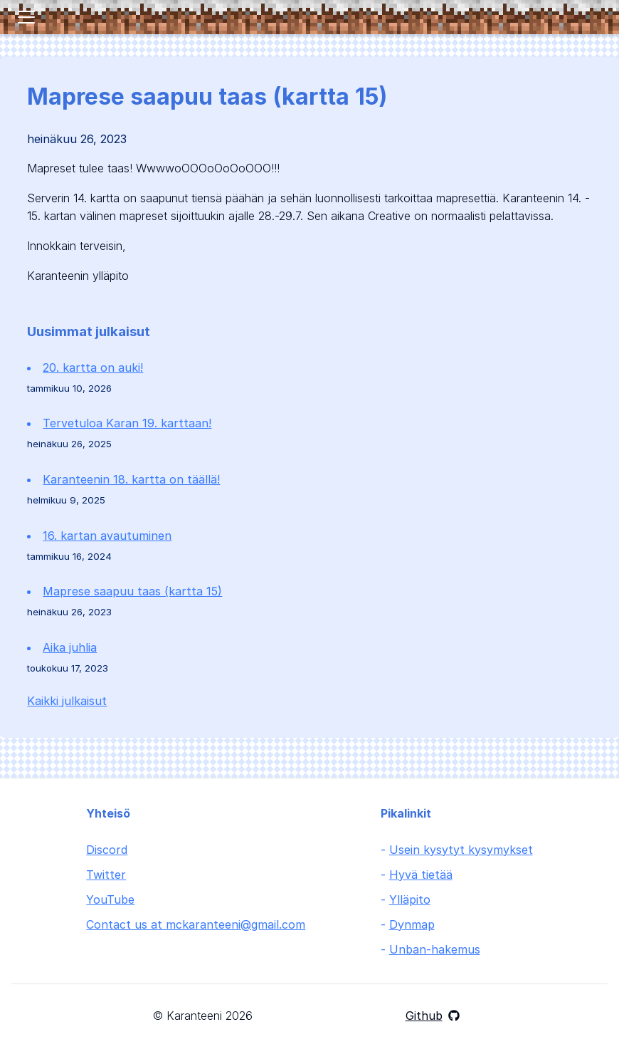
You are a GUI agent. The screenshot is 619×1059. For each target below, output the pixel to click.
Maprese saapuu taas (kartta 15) (132, 591)
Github (433, 1015)
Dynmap (412, 924)
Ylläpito (409, 899)
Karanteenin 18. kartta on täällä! (131, 479)
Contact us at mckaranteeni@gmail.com (195, 924)
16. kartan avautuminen (107, 535)
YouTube (110, 899)
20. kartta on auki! (93, 367)
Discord (106, 849)
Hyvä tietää (421, 874)
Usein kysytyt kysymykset (461, 849)
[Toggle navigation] (26, 17)
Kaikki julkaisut (67, 701)
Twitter (106, 874)
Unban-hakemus (434, 949)
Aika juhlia (70, 647)
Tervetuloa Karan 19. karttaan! (127, 423)
